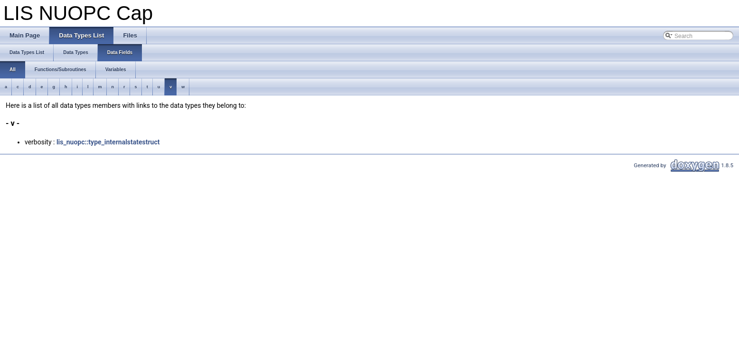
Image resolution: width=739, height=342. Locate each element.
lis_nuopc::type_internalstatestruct (108, 142)
